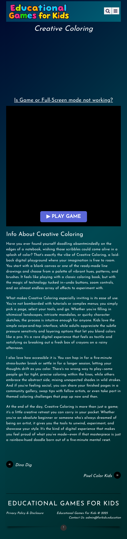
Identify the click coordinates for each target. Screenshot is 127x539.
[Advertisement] (63, 64)
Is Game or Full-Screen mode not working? (63, 100)
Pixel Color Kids (102, 476)
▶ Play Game (63, 216)
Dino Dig (19, 465)
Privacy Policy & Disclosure (24, 513)
